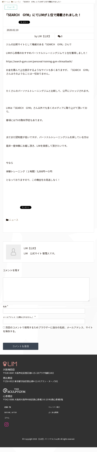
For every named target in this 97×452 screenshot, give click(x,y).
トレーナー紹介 (54, 412)
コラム (6, 422)
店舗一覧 (7, 412)
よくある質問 (53, 417)
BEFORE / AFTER (10, 417)
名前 (4, 311)
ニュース (13, 219)
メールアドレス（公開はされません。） (18, 322)
